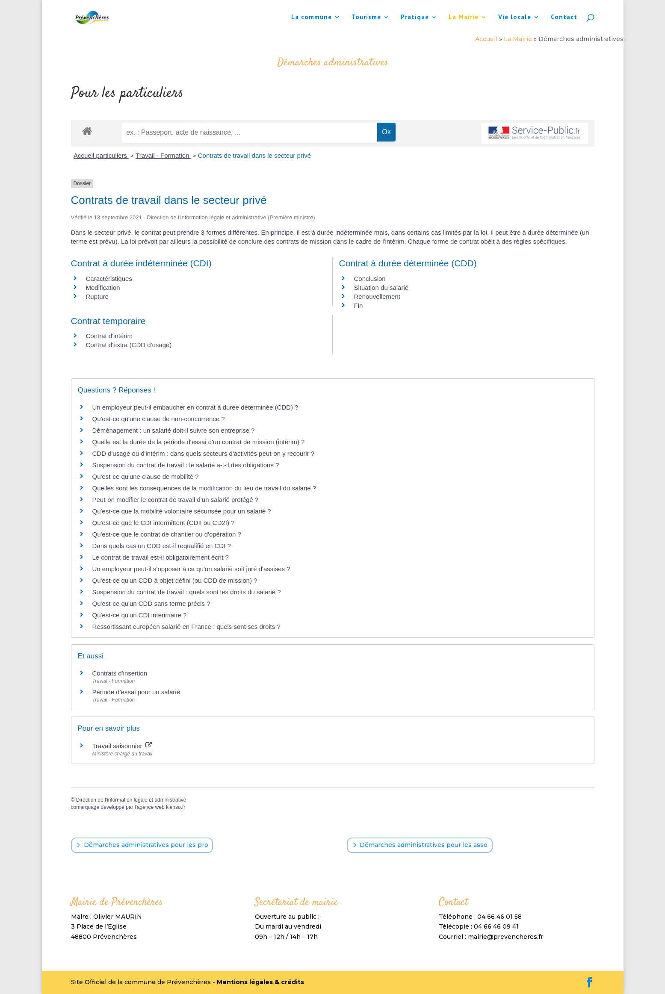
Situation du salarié (381, 287)
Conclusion (370, 278)
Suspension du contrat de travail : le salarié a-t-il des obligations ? (185, 465)
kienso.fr (175, 807)
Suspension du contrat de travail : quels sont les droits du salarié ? (186, 592)
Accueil (486, 39)
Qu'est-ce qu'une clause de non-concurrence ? (158, 418)
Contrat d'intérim (109, 335)
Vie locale (514, 17)
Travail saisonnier (122, 745)
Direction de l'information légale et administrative (131, 800)
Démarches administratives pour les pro (146, 845)
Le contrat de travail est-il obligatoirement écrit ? (160, 557)
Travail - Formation (163, 155)
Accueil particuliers (101, 155)
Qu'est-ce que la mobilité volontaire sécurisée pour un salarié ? (181, 511)
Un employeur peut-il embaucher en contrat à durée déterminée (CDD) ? (195, 407)
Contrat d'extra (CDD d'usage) (129, 344)
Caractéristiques (109, 278)
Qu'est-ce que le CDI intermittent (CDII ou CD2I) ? (163, 522)
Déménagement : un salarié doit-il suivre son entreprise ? (173, 430)
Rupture (97, 296)
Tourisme (366, 17)
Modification (103, 287)
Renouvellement (377, 296)
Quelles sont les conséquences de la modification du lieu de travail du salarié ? (204, 488)
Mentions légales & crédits (260, 982)
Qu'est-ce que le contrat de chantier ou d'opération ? (166, 534)
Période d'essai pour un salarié (136, 692)
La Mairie (464, 17)
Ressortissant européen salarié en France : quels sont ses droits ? (186, 626)
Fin (358, 305)
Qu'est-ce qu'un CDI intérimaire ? (139, 615)
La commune (311, 17)
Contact (564, 17)
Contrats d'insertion (120, 673)
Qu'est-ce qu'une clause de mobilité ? (145, 476)
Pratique (415, 17)
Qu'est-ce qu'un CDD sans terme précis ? (151, 603)
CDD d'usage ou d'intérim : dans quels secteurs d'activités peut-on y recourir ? (203, 453)
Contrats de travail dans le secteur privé (254, 155)
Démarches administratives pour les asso (424, 845)
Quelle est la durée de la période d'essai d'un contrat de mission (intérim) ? (198, 441)
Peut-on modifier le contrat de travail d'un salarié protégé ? (175, 499)
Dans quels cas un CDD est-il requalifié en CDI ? (161, 545)
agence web (151, 807)
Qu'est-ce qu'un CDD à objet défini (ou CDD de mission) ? (174, 580)
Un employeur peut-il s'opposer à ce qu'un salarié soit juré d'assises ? (191, 568)
